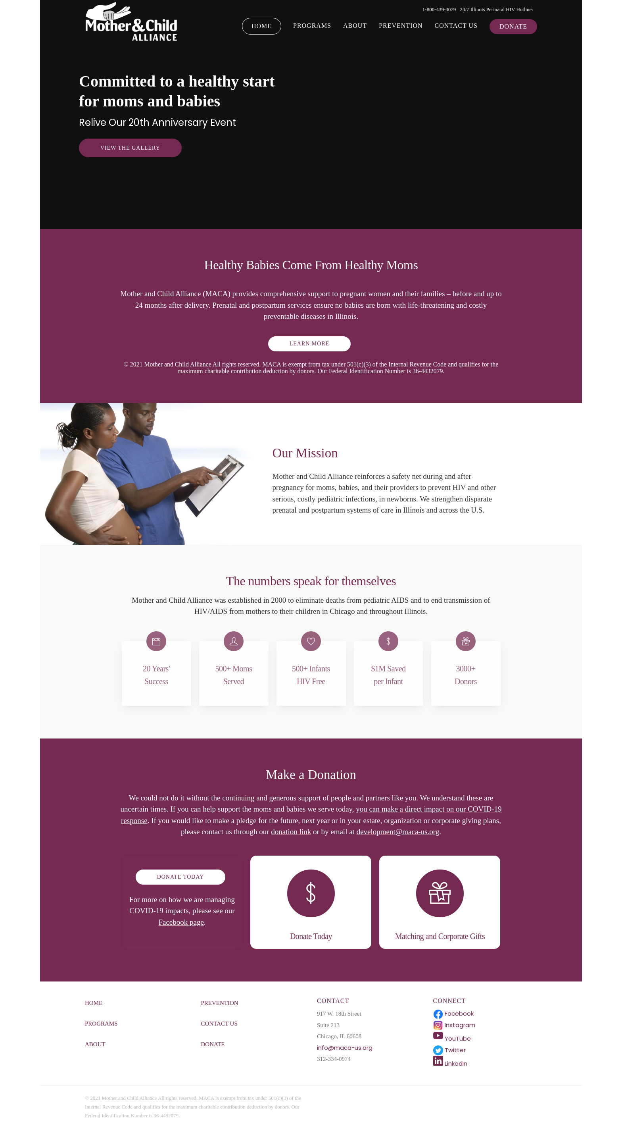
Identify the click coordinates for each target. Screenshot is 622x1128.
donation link (291, 831)
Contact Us (456, 25)
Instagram (454, 1025)
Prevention (400, 25)
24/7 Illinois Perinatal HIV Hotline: (496, 9)
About (355, 25)
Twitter (449, 1050)
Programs (312, 25)
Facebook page (180, 922)
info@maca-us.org (344, 1047)
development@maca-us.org (398, 831)
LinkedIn (450, 1063)
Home (261, 26)
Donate (513, 26)
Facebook (453, 1013)
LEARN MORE (310, 344)
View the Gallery (130, 148)
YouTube (452, 1038)
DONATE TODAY (180, 877)
